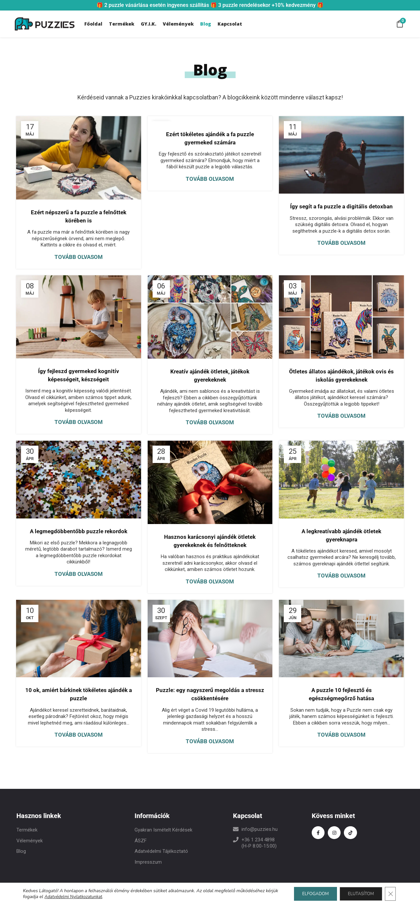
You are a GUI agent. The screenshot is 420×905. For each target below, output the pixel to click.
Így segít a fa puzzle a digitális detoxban (341, 206)
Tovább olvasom (78, 257)
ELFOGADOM (306, 894)
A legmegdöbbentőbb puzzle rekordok (78, 531)
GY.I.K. (148, 24)
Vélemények (178, 24)
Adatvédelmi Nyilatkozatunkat (89, 897)
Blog (205, 24)
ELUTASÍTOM (357, 894)
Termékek (121, 24)
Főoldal (93, 24)
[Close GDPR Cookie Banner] (390, 894)
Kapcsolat (230, 24)
